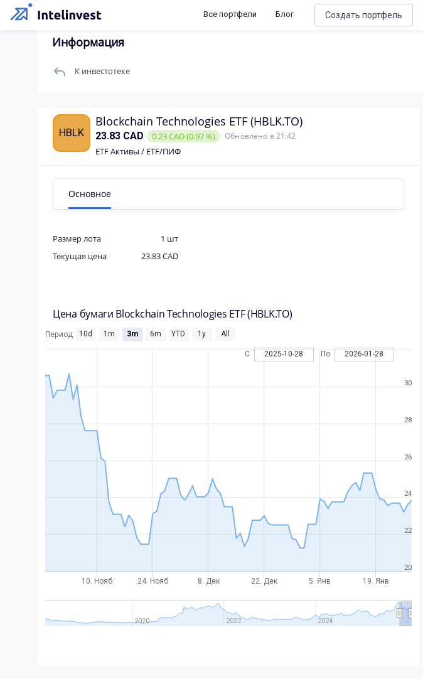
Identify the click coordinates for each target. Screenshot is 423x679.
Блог (285, 14)
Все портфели (230, 14)
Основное (89, 194)
